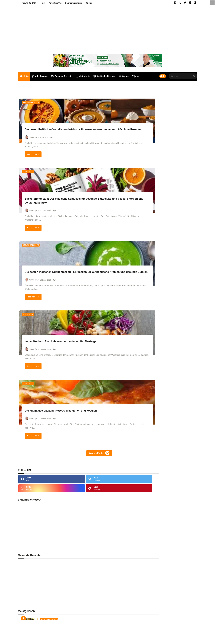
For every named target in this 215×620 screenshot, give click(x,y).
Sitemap (89, 3)
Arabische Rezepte (104, 76)
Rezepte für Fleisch (166, 487)
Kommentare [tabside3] (188, 373)
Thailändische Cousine (167, 500)
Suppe (124, 76)
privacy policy (180, 614)
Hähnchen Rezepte (166, 474)
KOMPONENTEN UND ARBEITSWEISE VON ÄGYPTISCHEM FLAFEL (177, 352)
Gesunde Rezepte (61, 76)
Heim (43, 3)
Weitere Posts (77, 394)
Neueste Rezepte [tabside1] (155, 374)
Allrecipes (90, 102)
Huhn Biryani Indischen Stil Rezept (47, 551)
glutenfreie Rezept (165, 468)
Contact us (167, 614)
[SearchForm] (194, 76)
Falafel (47, 614)
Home (158, 614)
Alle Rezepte (39, 76)
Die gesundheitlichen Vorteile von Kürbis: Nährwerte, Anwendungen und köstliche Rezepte (47, 145)
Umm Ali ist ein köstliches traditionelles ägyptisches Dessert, (178, 278)
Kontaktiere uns (55, 3)
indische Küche (164, 481)
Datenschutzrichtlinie (73, 3)
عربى (136, 76)
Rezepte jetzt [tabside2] (172, 373)
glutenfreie (83, 76)
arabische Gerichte (166, 455)
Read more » (33, 181)
